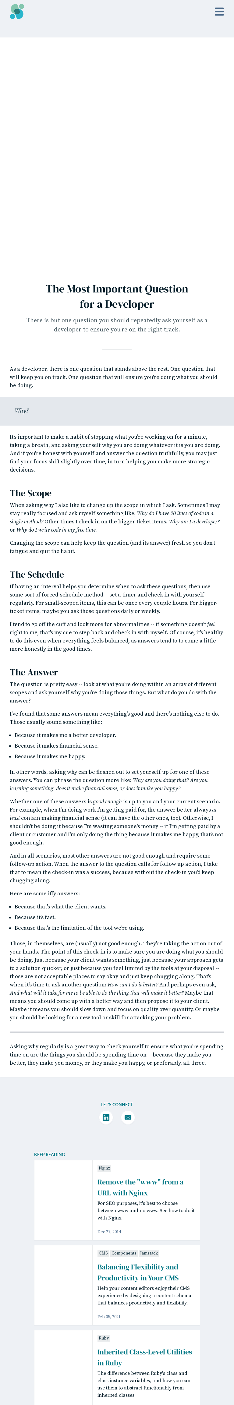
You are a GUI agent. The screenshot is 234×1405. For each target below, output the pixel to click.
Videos (124, 1342)
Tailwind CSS (64, 1358)
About (123, 1351)
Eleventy (42, 1358)
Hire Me (167, 1371)
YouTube (168, 1342)
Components (124, 1019)
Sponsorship (131, 1371)
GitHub (89, 1371)
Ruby (104, 1104)
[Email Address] (97, 1268)
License (206, 1332)
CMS (103, 1019)
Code (203, 1359)
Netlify (16, 1377)
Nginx (104, 934)
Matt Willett (86, 1347)
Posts (123, 1332)
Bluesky (166, 1351)
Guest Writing (132, 1361)
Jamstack (149, 1019)
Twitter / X (169, 1332)
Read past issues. (117, 1282)
